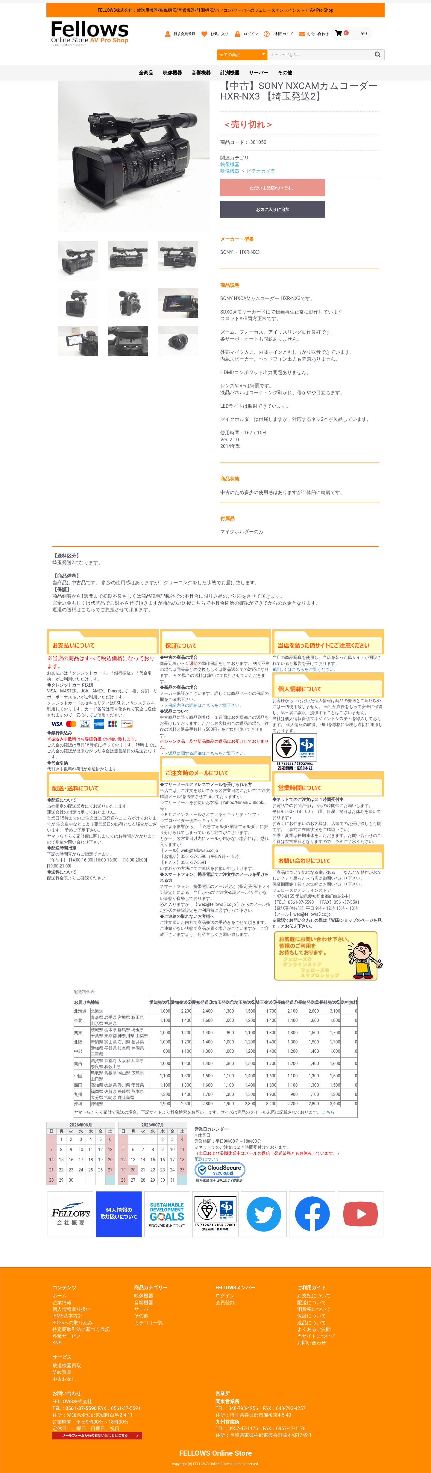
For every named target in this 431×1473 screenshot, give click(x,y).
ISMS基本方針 (67, 1316)
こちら (328, 1112)
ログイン (225, 1296)
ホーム (59, 1296)
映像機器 (172, 73)
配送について (207, 1159)
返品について (311, 1323)
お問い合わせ (311, 1343)
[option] (134, 156)
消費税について (314, 1309)
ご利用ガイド (311, 1287)
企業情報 (62, 1302)
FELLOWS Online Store (215, 1453)
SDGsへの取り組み (72, 1323)
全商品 (146, 73)
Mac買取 (61, 1372)
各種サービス (66, 1336)
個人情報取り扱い (71, 1309)
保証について (311, 1316)
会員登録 (225, 1302)
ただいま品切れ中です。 (273, 188)
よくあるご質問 (314, 1329)
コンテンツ (64, 1287)
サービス (62, 1357)
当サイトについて (316, 1336)
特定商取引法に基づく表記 (81, 1329)
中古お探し (64, 1379)
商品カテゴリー (151, 1287)
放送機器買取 (66, 1365)
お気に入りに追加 (272, 209)
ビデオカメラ (261, 171)
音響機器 (201, 73)
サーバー (258, 73)
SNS (56, 1343)
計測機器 (229, 73)
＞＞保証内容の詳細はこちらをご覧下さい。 (202, 705)
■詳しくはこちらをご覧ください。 (305, 669)
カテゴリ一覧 (148, 1323)
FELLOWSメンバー (235, 1287)
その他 (285, 73)
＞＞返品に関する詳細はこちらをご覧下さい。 (204, 753)
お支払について (314, 1296)
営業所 (223, 1393)
